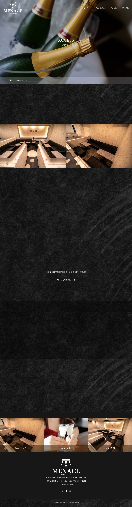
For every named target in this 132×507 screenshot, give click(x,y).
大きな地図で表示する (66, 280)
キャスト (87, 8)
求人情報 (125, 8)
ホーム (75, 8)
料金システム (100, 8)
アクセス (114, 8)
